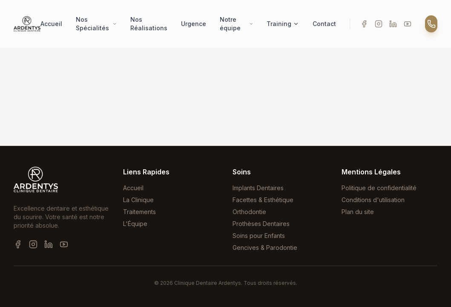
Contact (324, 23)
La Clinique (138, 199)
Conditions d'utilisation (373, 199)
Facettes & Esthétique (263, 199)
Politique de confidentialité (379, 187)
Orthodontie (249, 211)
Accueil (51, 23)
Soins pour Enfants (259, 235)
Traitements (139, 211)
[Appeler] (431, 23)
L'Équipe (135, 223)
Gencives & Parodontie (265, 247)
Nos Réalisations (148, 24)
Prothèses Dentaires (261, 223)
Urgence (193, 23)
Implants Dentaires (258, 187)
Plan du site (358, 211)
